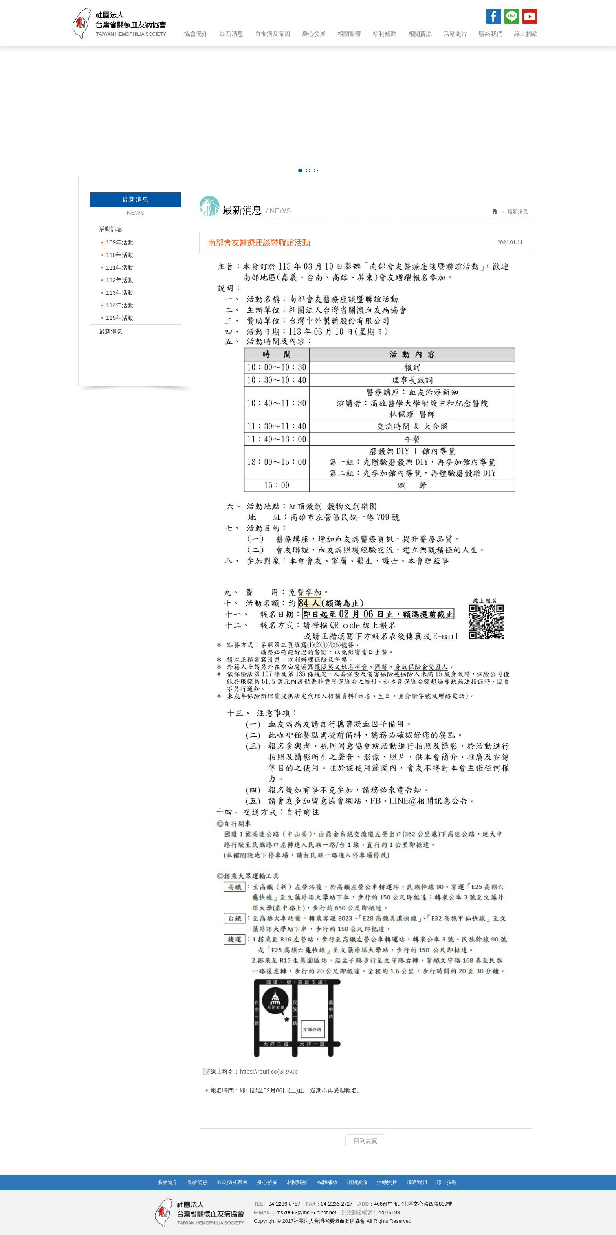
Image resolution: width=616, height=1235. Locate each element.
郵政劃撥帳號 (356, 1212)
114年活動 (120, 305)
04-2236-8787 (285, 1204)
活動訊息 (111, 229)
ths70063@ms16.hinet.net (306, 1212)
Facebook (493, 16)
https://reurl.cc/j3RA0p (269, 1071)
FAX (310, 1204)
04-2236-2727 (336, 1204)
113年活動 (120, 292)
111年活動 (120, 267)
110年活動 (120, 254)
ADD (363, 1204)
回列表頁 (365, 1141)
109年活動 (120, 242)
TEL (259, 1204)
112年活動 (120, 280)
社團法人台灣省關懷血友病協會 (119, 23)
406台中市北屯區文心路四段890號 (413, 1204)
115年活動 (120, 317)
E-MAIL (262, 1212)
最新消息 (111, 331)
